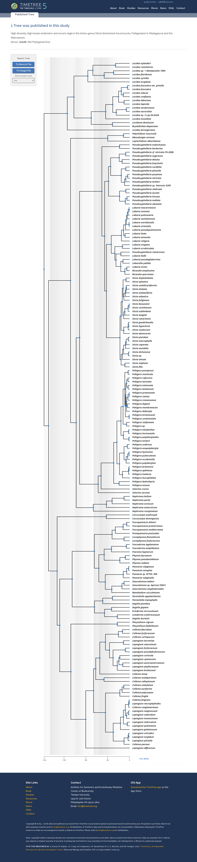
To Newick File (23, 64)
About (113, 8)
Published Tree (24, 14)
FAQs (171, 8)
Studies (152, 2)
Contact (180, 8)
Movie (154, 8)
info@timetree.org (87, 806)
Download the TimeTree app (146, 787)
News (163, 8)
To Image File (23, 70)
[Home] (29, 5)
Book (122, 8)
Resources (143, 8)
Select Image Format (23, 76)
